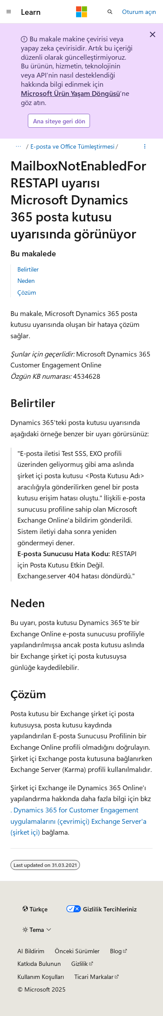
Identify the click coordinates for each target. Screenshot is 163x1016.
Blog (116, 951)
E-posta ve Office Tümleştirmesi (72, 146)
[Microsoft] (81, 11)
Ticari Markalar (93, 976)
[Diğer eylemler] (145, 146)
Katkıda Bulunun (39, 963)
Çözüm (26, 292)
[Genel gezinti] (8, 12)
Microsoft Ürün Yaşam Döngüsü (70, 93)
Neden (26, 280)
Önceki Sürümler (77, 951)
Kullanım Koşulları (40, 976)
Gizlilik (79, 963)
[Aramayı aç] (110, 12)
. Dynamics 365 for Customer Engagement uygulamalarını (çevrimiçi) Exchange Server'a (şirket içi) (78, 820)
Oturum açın (139, 11)
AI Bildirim (30, 951)
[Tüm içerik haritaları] (18, 146)
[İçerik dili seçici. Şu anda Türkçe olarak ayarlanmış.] (35, 909)
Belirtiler (28, 269)
